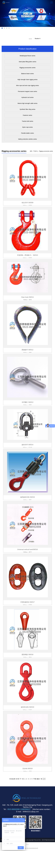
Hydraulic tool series (27, 97)
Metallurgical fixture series (27, 55)
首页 (31, 151)
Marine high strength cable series (27, 103)
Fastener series (27, 115)
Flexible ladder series (27, 133)
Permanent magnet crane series (27, 91)
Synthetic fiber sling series (27, 109)
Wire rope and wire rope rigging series (27, 85)
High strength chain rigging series (28, 79)
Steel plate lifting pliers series (27, 61)
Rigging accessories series (27, 67)
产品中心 (35, 151)
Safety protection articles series (27, 139)
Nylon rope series (27, 127)
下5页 (35, 779)
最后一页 (39, 779)
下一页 (22, 779)
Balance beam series (27, 73)
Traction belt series (27, 121)
